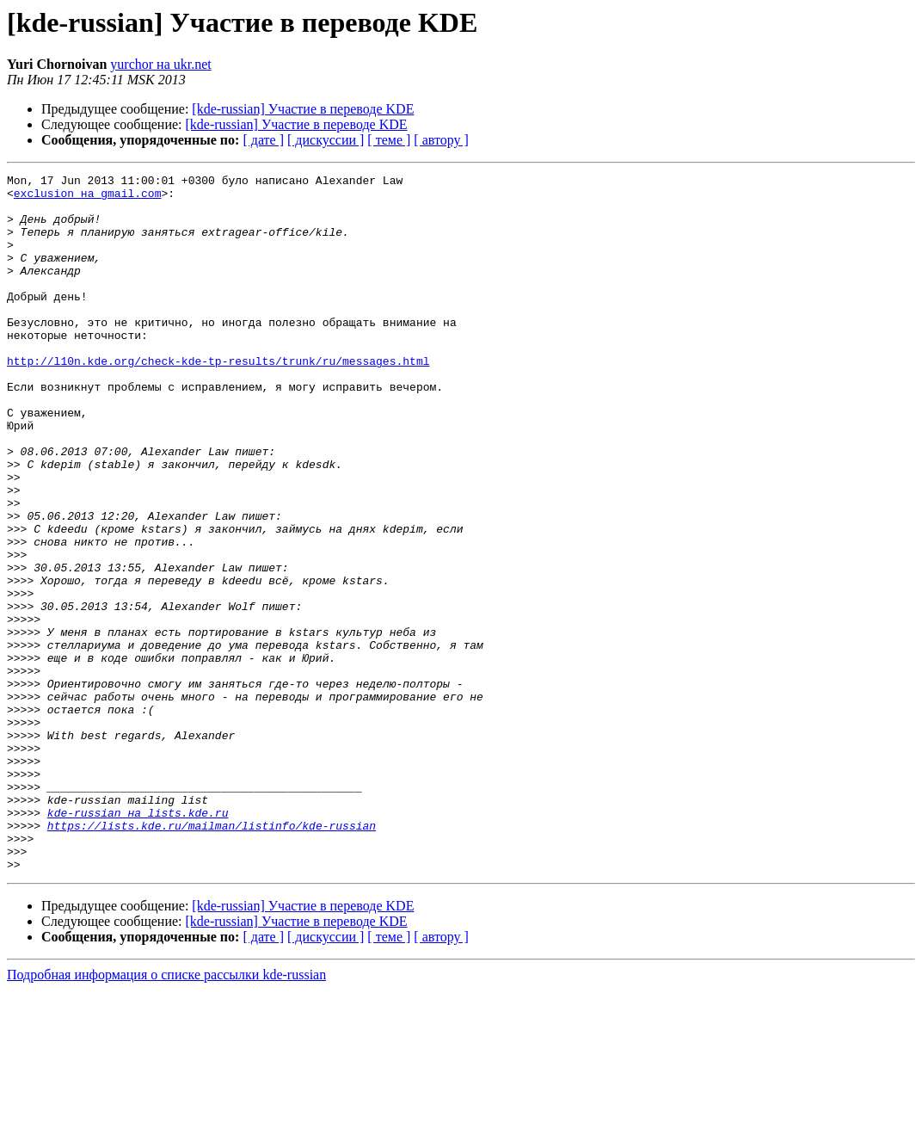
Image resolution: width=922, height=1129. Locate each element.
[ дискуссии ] (325, 140)
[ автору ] (441, 140)
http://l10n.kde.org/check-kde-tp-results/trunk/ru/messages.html (218, 399)
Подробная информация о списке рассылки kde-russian (166, 1114)
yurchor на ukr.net (160, 64)
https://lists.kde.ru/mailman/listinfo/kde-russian (211, 957)
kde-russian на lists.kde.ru (138, 941)
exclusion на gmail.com (88, 198)
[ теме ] (388, 140)
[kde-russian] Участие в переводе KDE (303, 109)
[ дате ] (263, 140)
